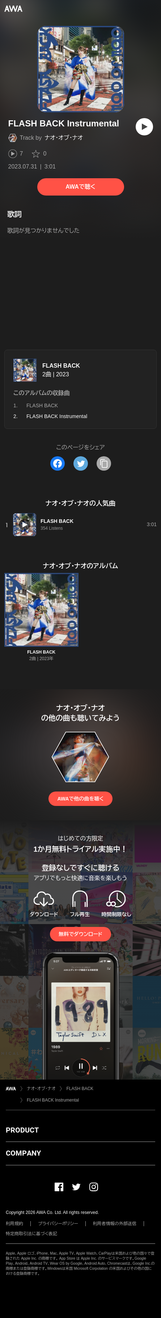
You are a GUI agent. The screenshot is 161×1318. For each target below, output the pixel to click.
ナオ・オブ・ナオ (64, 138)
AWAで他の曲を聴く (80, 799)
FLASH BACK (61, 366)
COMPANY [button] (23, 1153)
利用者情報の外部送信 (114, 1223)
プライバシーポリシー (58, 1223)
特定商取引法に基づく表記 (31, 1233)
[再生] (144, 126)
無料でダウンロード (80, 934)
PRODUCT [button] (22, 1130)
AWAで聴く (80, 187)
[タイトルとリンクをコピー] (104, 463)
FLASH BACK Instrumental (53, 1100)
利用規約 (14, 1223)
